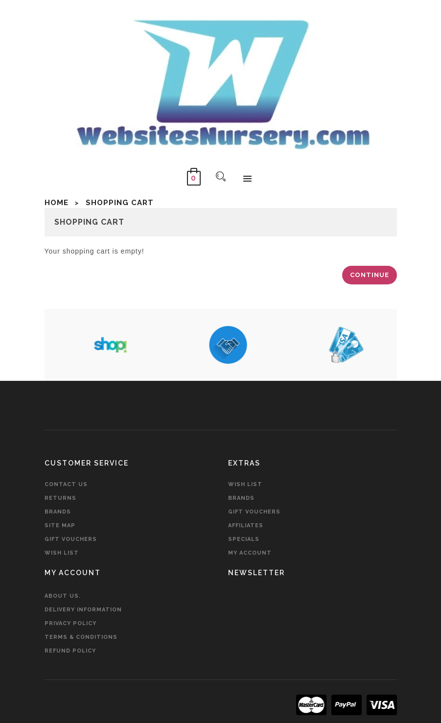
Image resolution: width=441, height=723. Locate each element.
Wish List (62, 553)
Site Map (60, 525)
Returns (60, 498)
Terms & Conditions (81, 637)
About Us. (63, 596)
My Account (250, 553)
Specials (243, 539)
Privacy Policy (70, 623)
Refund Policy (70, 651)
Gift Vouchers (71, 539)
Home (57, 202)
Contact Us (66, 484)
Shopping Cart (120, 202)
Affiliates (245, 525)
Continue (369, 275)
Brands (58, 512)
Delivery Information (83, 609)
